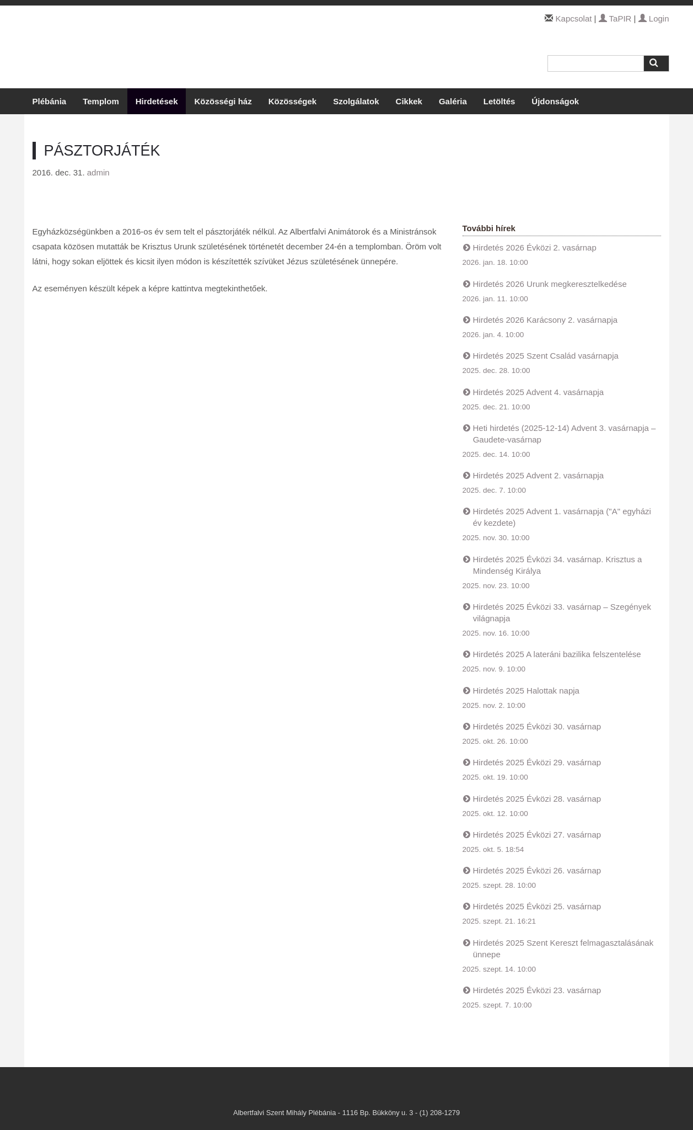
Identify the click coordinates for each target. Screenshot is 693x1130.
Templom (101, 101)
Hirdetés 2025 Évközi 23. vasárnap (537, 990)
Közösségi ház (222, 101)
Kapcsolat (574, 18)
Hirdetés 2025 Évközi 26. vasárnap (537, 870)
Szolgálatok (356, 101)
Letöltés (499, 101)
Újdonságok (555, 101)
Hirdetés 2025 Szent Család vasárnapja (546, 355)
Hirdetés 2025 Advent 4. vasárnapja (538, 392)
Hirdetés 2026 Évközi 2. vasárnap (535, 247)
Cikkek (409, 101)
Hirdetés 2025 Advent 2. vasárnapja (538, 475)
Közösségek (292, 101)
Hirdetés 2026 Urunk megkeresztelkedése (550, 284)
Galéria (453, 101)
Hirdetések (157, 101)
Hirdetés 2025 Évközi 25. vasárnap (537, 906)
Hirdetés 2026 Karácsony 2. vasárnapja (545, 319)
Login (653, 18)
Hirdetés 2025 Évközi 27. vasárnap (537, 834)
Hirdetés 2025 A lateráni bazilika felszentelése (557, 654)
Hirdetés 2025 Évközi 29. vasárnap (537, 762)
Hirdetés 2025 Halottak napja (526, 690)
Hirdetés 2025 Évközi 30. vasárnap (537, 726)
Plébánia (50, 101)
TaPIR (615, 18)
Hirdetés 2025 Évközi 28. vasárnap (537, 798)
